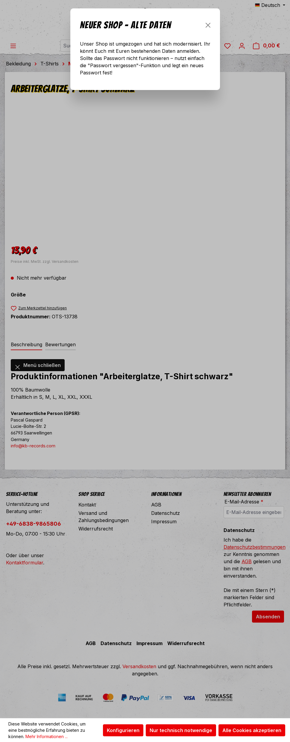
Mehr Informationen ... (46, 736)
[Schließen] (208, 25)
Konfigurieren (123, 730)
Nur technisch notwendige (181, 730)
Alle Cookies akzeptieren (251, 730)
